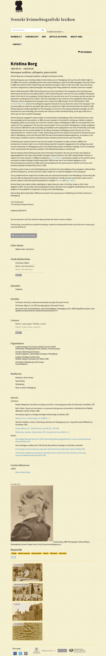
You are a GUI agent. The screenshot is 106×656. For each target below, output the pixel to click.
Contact (17, 44)
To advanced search (55, 32)
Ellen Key (58, 180)
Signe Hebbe (70, 180)
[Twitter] (20, 653)
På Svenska (85, 52)
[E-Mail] (25, 653)
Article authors (58, 36)
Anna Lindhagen (55, 158)
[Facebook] (15, 653)
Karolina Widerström (18, 104)
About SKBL (76, 36)
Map (44, 36)
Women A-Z (16, 36)
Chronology (31, 36)
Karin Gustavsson (17, 202)
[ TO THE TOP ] (15, 484)
